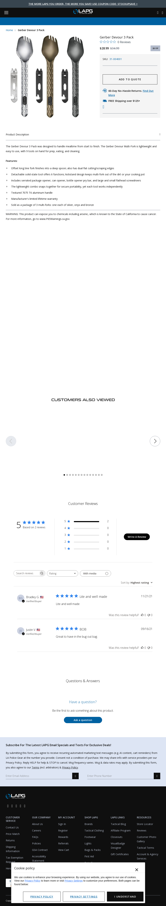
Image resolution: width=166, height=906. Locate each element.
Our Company (41, 817)
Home (9, 30)
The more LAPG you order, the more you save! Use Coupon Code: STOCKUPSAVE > (83, 4)
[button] (11, 442)
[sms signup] (157, 776)
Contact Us (12, 827)
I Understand (125, 896)
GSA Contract (40, 850)
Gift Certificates (120, 854)
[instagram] (12, 805)
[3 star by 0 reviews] (86, 535)
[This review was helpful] (142, 615)
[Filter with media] (95, 573)
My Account (66, 817)
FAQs (35, 837)
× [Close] (137, 869)
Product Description (83, 134)
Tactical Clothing (94, 830)
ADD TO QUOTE (130, 79)
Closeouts (116, 837)
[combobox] (62, 573)
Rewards (63, 837)
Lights (87, 843)
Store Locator (145, 824)
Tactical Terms (145, 847)
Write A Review (137, 536)
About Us (37, 824)
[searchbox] (26, 573)
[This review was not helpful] (148, 615)
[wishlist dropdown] (75, 44)
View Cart (63, 850)
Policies (36, 843)
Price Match (13, 834)
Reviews (141, 830)
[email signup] (75, 776)
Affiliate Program (121, 830)
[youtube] (24, 805)
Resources (144, 817)
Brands (88, 824)
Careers (36, 830)
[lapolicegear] (83, 12)
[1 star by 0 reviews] (86, 549)
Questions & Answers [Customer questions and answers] (83, 680)
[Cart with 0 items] (162, 13)
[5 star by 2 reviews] (86, 522)
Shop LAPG (91, 817)
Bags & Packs (92, 850)
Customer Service (13, 819)
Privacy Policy (70, 767)
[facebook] (7, 805)
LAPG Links (118, 817)
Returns (10, 840)
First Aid (89, 856)
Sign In (62, 824)
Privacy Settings (74, 880)
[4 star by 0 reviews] (86, 528)
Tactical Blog (118, 824)
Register (63, 830)
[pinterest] (20, 805)
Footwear (90, 837)
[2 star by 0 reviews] (86, 542)
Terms (35, 767)
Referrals (63, 843)
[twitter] (16, 805)
